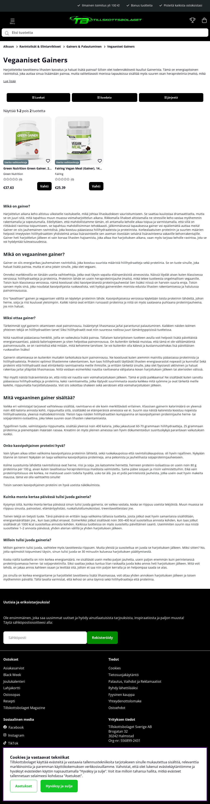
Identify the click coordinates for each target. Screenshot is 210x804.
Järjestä (171, 97)
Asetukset (23, 786)
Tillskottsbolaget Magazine (24, 707)
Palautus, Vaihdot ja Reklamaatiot (134, 681)
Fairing (59, 174)
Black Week (12, 675)
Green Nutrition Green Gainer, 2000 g (30, 168)
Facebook (16, 727)
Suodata (104, 97)
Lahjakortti (11, 688)
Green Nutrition (13, 174)
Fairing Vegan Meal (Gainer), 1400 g (80, 168)
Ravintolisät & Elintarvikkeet (40, 46)
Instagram (16, 735)
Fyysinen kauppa (121, 694)
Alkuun (8, 46)
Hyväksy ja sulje (59, 786)
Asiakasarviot (13, 668)
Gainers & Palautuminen (84, 46)
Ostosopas (11, 694)
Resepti (9, 701)
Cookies (114, 668)
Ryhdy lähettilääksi (123, 688)
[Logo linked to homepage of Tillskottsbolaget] (105, 20)
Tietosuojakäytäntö (123, 675)
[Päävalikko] (12, 20)
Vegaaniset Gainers (121, 46)
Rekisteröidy (102, 637)
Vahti (44, 186)
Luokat (38, 97)
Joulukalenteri (14, 681)
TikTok (13, 743)
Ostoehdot (116, 707)
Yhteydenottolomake (124, 701)
